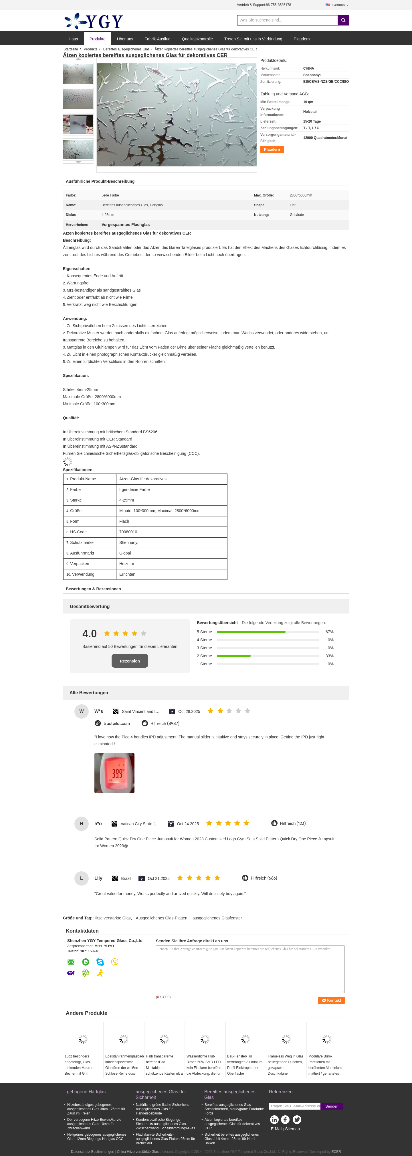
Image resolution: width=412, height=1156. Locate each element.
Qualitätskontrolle (197, 39)
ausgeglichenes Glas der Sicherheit (161, 1094)
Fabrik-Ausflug (158, 39)
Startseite (71, 49)
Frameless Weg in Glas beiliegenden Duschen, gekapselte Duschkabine (285, 1065)
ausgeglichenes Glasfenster (217, 918)
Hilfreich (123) (293, 823)
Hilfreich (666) (264, 878)
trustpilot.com (117, 723)
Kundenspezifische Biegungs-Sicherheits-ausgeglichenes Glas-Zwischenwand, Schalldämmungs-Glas (165, 1124)
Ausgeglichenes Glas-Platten (161, 918)
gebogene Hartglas (86, 1091)
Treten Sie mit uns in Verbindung (253, 39)
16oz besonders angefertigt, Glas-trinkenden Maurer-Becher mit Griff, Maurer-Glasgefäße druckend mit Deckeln (81, 1070)
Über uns (125, 39)
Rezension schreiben (130, 663)
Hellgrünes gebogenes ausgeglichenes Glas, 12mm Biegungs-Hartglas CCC (96, 1137)
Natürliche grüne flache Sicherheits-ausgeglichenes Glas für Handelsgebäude (163, 1109)
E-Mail (276, 1128)
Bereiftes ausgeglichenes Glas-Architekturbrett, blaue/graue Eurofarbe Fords (234, 1109)
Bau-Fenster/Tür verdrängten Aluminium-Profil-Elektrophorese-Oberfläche (245, 1065)
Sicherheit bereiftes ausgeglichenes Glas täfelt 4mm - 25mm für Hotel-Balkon (232, 1139)
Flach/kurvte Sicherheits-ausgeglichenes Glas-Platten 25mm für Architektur (165, 1139)
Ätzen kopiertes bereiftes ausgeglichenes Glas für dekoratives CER (232, 1124)
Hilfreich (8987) (164, 723)
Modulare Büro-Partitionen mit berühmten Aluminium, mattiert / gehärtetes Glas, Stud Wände (325, 1067)
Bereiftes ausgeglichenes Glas (126, 49)
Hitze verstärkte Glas (112, 918)
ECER (336, 1152)
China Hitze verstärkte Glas (138, 1152)
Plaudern (302, 39)
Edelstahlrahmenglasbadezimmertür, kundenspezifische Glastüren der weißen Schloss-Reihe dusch (124, 1065)
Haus (73, 39)
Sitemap (292, 1128)
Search (343, 20)
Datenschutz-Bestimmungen (92, 1152)
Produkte (98, 39)
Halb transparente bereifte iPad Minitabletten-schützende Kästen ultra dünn (164, 1067)
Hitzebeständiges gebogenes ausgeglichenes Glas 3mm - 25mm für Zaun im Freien (96, 1109)
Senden (331, 1106)
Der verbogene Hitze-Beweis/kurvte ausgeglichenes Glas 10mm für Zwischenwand (94, 1124)
